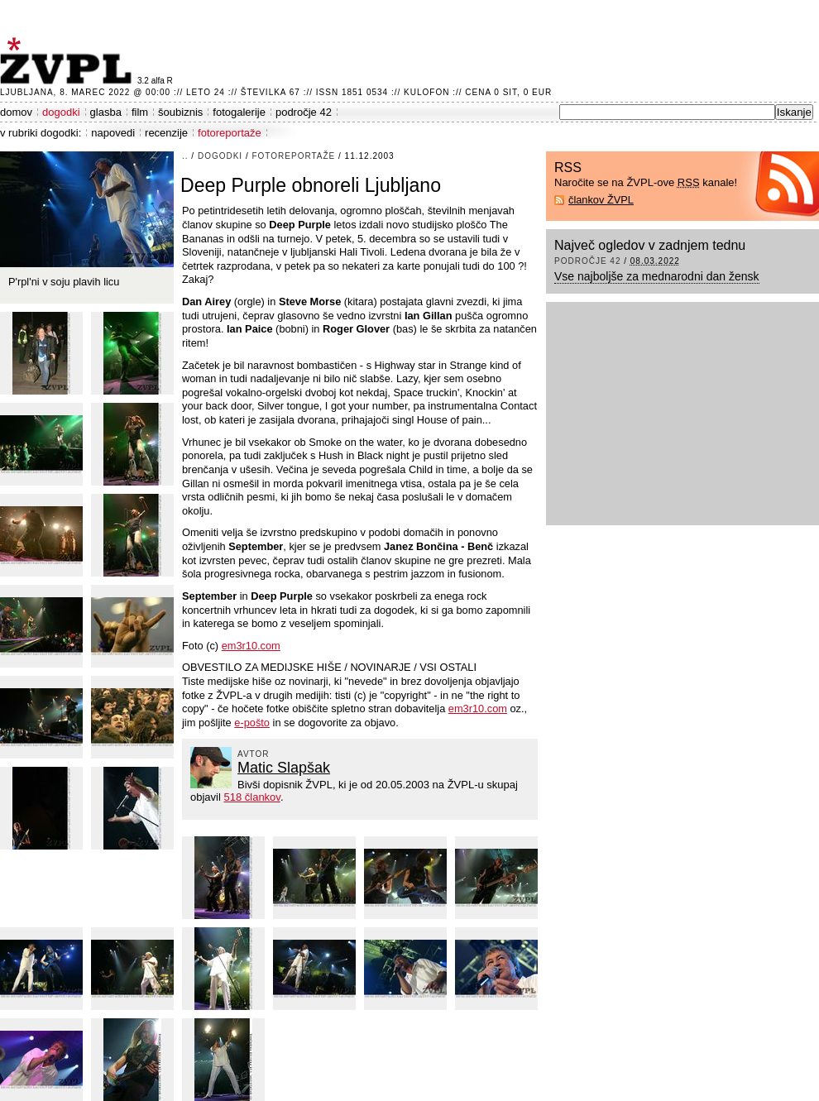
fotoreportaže (229, 133)
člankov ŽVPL (601, 200)
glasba (106, 112)
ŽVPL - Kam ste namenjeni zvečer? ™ (68, 60)
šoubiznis (180, 112)
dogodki (61, 112)
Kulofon (426, 92)
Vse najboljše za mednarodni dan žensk (656, 276)
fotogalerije (239, 112)
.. (185, 155)
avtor (253, 754)
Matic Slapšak (283, 767)
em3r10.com (251, 645)
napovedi (113, 133)
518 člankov (251, 797)
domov (16, 112)
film (140, 112)
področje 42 (303, 112)
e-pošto (252, 722)
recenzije (166, 133)
